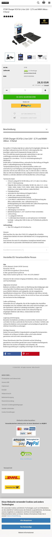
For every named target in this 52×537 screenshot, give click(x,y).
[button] (6, 90)
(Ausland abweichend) (30, 73)
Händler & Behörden (8, 408)
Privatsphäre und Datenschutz (11, 378)
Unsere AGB (5, 382)
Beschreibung (9, 129)
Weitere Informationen (26, 532)
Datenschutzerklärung (14, 516)
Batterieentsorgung (8, 397)
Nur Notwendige (26, 527)
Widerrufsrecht (6, 393)
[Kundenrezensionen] (8, 18)
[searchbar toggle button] (38, 3)
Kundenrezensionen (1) (13, 250)
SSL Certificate (26, 459)
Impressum (5, 386)
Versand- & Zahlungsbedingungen (12, 405)
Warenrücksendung (8, 401)
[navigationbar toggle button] (49, 3)
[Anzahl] (26, 90)
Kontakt (4, 390)
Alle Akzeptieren (26, 520)
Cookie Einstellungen (8, 412)
